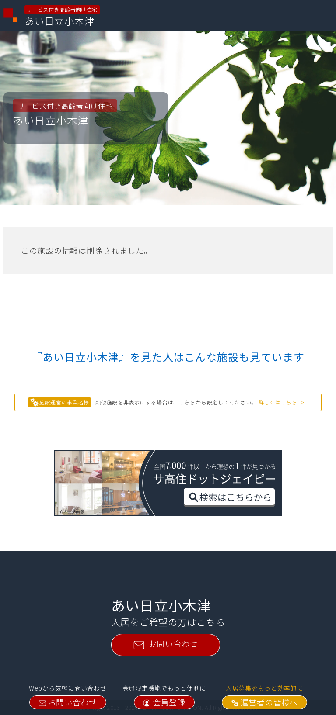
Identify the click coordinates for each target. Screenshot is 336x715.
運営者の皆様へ (264, 702)
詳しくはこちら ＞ (281, 402)
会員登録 (164, 702)
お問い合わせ (67, 702)
